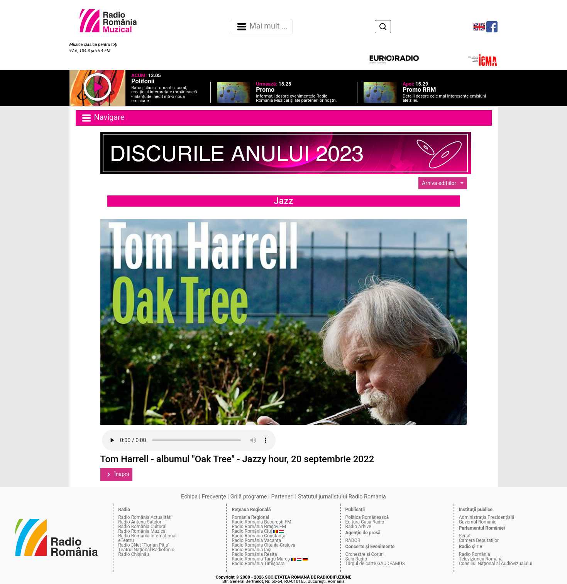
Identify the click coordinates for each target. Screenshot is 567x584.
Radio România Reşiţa (254, 554)
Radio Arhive (358, 526)
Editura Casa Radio (364, 522)
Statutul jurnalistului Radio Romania (342, 496)
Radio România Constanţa (258, 536)
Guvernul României (478, 522)
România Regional (250, 517)
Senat (465, 536)
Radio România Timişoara (258, 563)
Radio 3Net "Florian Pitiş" (143, 545)
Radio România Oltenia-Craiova (263, 545)
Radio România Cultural (142, 526)
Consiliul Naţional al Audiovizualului (495, 563)
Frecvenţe (214, 496)
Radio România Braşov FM (259, 526)
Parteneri (282, 496)
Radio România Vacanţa (256, 540)
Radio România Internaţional (147, 536)
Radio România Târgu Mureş (260, 559)
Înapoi (116, 474)
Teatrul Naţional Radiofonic (146, 549)
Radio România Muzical (142, 531)
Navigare (103, 118)
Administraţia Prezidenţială (487, 517)
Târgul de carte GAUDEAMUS (375, 563)
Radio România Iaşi (251, 549)
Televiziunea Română (481, 559)
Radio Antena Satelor (139, 522)
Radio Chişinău (133, 554)
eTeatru (126, 540)
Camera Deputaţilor (479, 540)
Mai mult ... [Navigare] (262, 26)
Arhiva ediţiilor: (440, 183)
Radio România (474, 554)
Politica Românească (367, 517)
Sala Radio (356, 559)
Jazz (283, 200)
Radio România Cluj (252, 531)
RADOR (353, 540)
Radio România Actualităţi (144, 517)
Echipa (189, 496)
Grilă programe (248, 496)
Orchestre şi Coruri (364, 554)
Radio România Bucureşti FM (261, 522)
